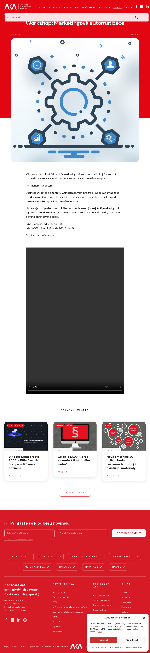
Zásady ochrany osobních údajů (128, 647)
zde (100, 631)
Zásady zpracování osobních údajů (18, 540)
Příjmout (103, 640)
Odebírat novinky (129, 533)
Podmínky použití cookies (103, 647)
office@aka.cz (18, 607)
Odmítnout (132, 640)
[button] (144, 617)
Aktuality (15, 14)
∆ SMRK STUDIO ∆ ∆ (61, 647)
